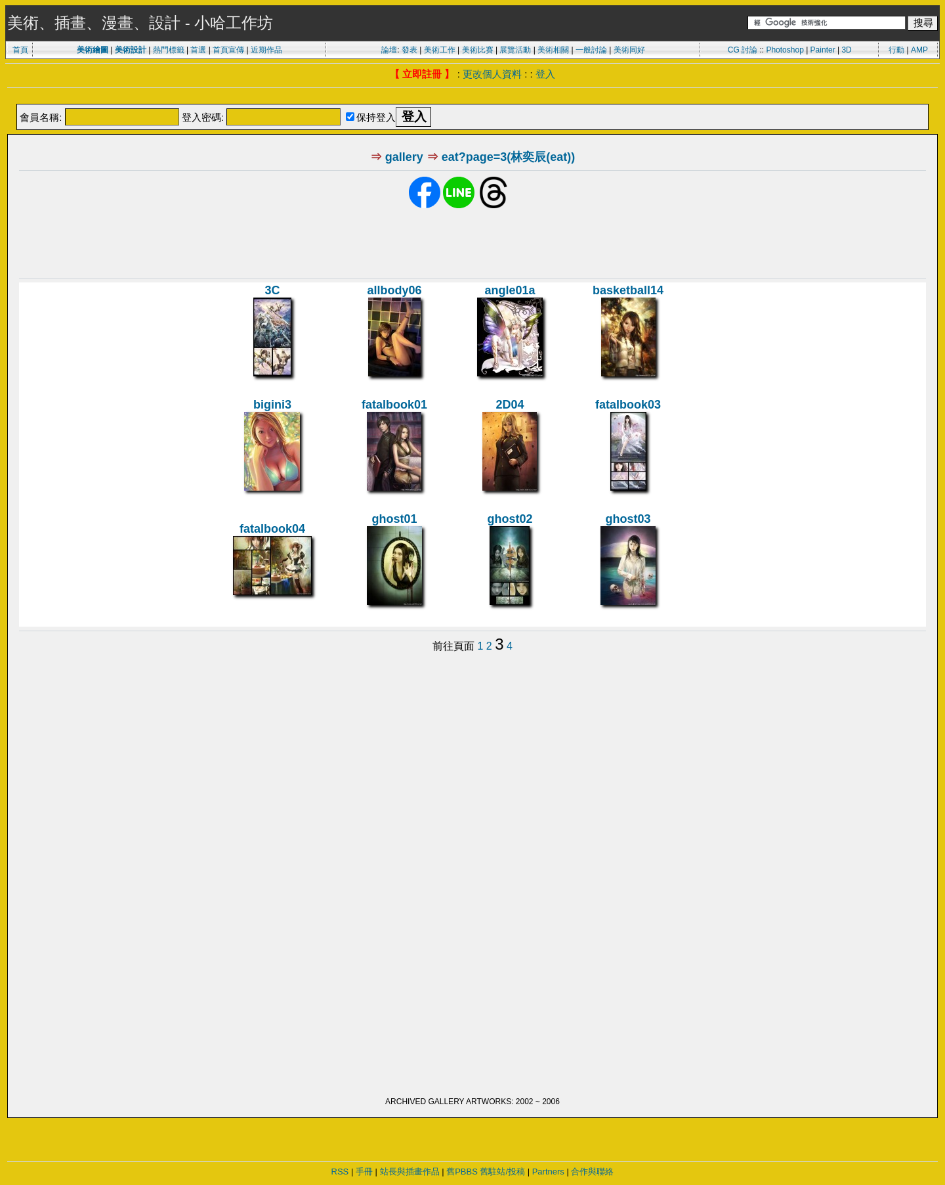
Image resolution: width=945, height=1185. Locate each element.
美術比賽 (478, 50)
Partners (548, 1171)
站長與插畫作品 (410, 1171)
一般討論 (591, 50)
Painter (822, 50)
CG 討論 (742, 50)
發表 (409, 50)
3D (846, 50)
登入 (545, 73)
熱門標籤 (168, 50)
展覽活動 (515, 50)
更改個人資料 (492, 73)
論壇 (389, 50)
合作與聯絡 (592, 1171)
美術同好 (629, 50)
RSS (340, 1171)
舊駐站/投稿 (502, 1171)
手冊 (364, 1171)
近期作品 (266, 50)
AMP (919, 50)
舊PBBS (462, 1171)
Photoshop (784, 50)
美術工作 (439, 50)
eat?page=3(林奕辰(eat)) (509, 157)
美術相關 (553, 50)
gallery (404, 157)
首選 (198, 50)
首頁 (20, 50)
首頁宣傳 (228, 50)
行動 (896, 50)
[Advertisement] (472, 97)
